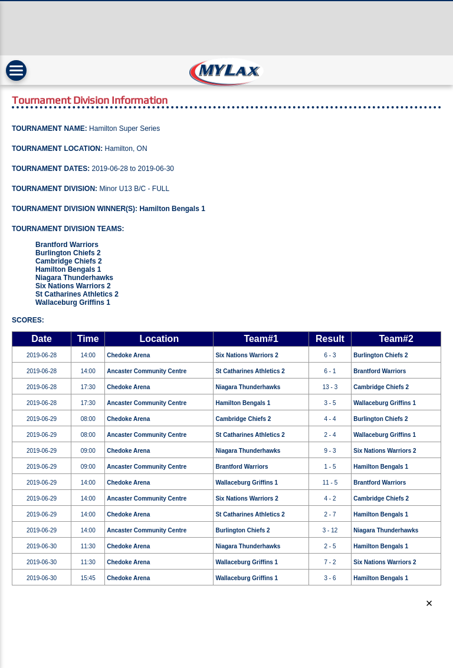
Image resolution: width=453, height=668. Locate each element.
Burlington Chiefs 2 (68, 253)
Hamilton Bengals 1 (172, 209)
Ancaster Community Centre (146, 371)
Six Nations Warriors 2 (73, 286)
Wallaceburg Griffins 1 (72, 302)
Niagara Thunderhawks (74, 278)
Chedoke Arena (128, 355)
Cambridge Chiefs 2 (68, 261)
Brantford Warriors (67, 245)
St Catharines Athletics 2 (77, 294)
